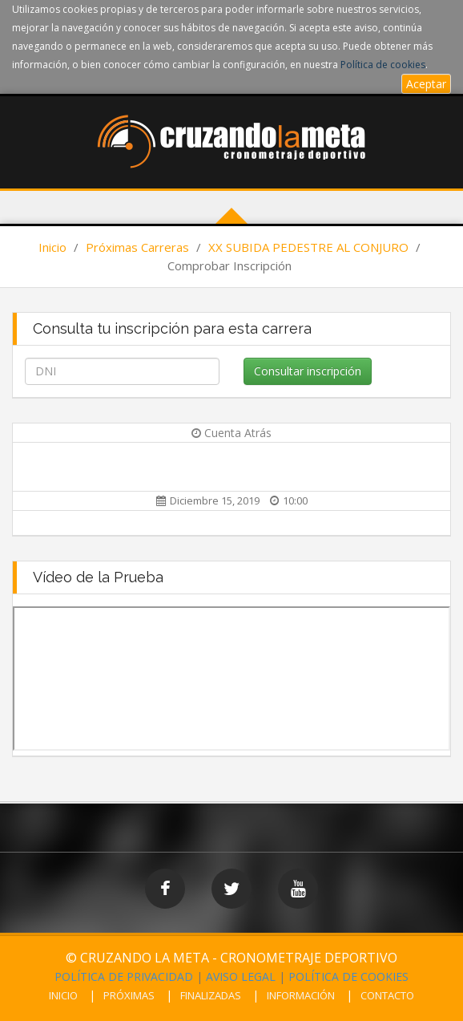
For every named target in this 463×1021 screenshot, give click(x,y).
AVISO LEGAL (241, 976)
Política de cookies (382, 64)
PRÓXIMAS (129, 995)
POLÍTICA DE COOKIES (348, 976)
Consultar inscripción (307, 371)
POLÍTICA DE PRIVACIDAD (123, 976)
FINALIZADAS (210, 995)
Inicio (52, 247)
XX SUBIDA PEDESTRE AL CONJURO (308, 247)
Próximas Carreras (137, 247)
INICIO (63, 995)
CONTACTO (387, 995)
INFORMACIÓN (301, 995)
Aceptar (426, 83)
